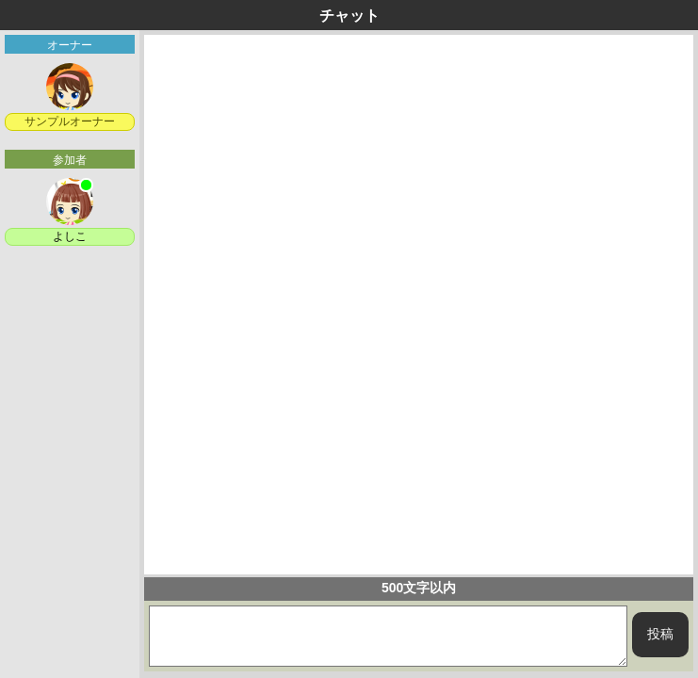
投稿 (660, 633)
